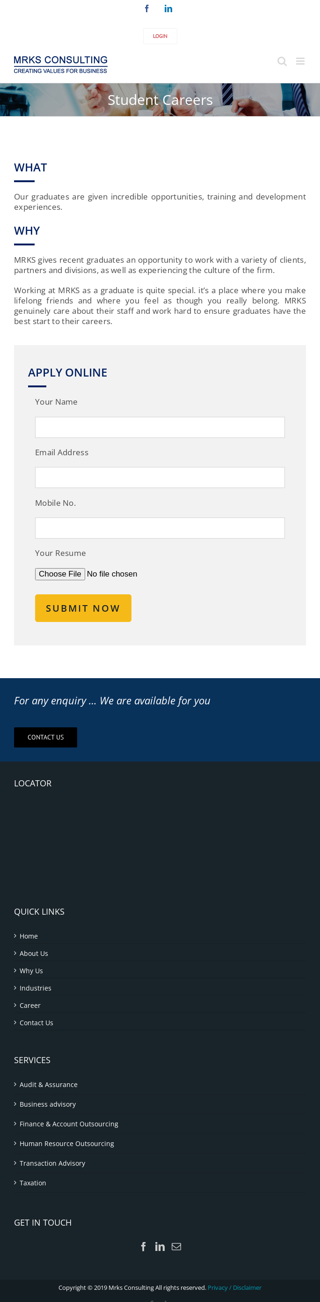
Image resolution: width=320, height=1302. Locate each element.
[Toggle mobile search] (282, 61)
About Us (34, 953)
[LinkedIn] (160, 1246)
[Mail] (176, 1246)
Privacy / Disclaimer (235, 1287)
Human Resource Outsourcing (67, 1143)
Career (30, 1005)
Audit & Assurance (49, 1084)
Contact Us (36, 1022)
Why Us (31, 970)
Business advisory (48, 1104)
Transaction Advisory (52, 1163)
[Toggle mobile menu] (301, 61)
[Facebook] (143, 1246)
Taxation (33, 1182)
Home (29, 936)
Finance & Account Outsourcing (69, 1123)
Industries (35, 988)
